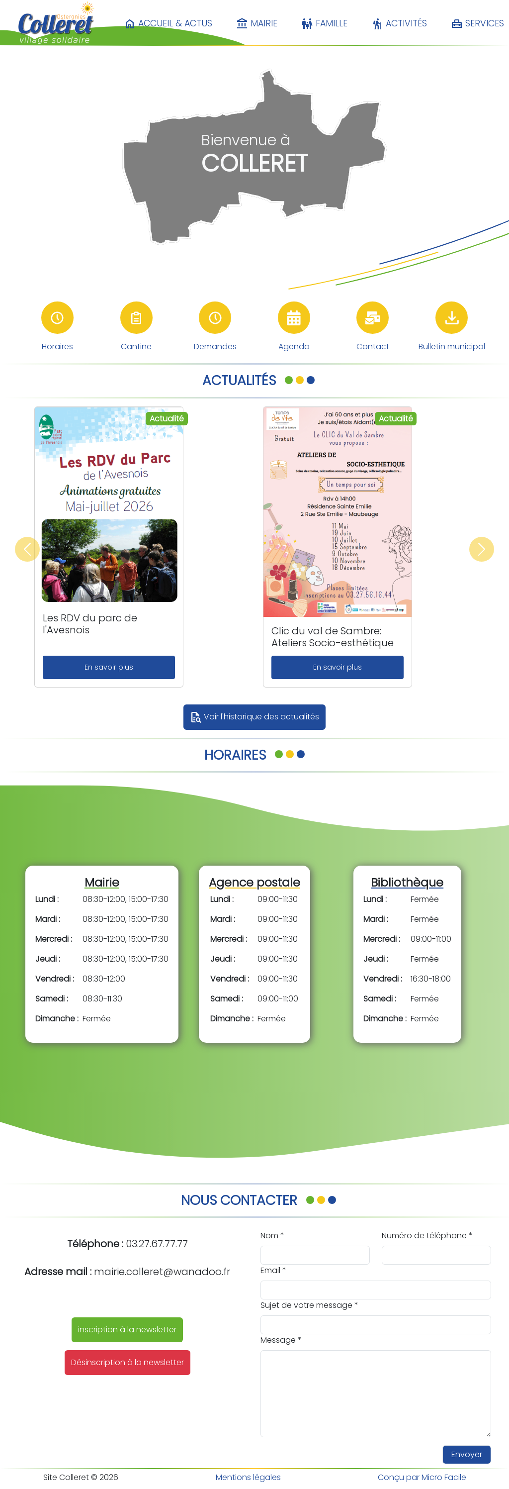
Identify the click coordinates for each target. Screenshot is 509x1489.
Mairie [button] (256, 24)
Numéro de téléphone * (427, 1235)
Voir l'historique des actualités (254, 717)
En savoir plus (109, 667)
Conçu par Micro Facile (422, 1477)
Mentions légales (248, 1477)
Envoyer (466, 1454)
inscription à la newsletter (127, 1329)
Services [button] (477, 24)
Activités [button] (399, 24)
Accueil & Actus (168, 24)
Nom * (272, 1235)
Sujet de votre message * (309, 1305)
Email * (273, 1270)
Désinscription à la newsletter (127, 1362)
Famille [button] (324, 24)
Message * (281, 1340)
